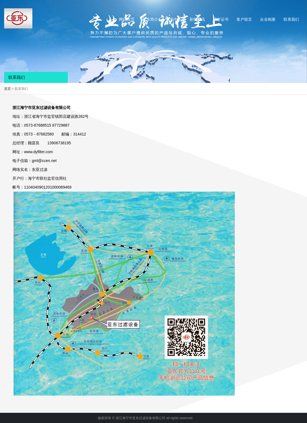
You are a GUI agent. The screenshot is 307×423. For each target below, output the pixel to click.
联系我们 (291, 19)
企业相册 (267, 19)
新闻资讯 (197, 19)
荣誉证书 (220, 19)
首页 (7, 89)
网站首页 (126, 19)
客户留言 (244, 19)
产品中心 (173, 19)
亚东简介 (150, 19)
